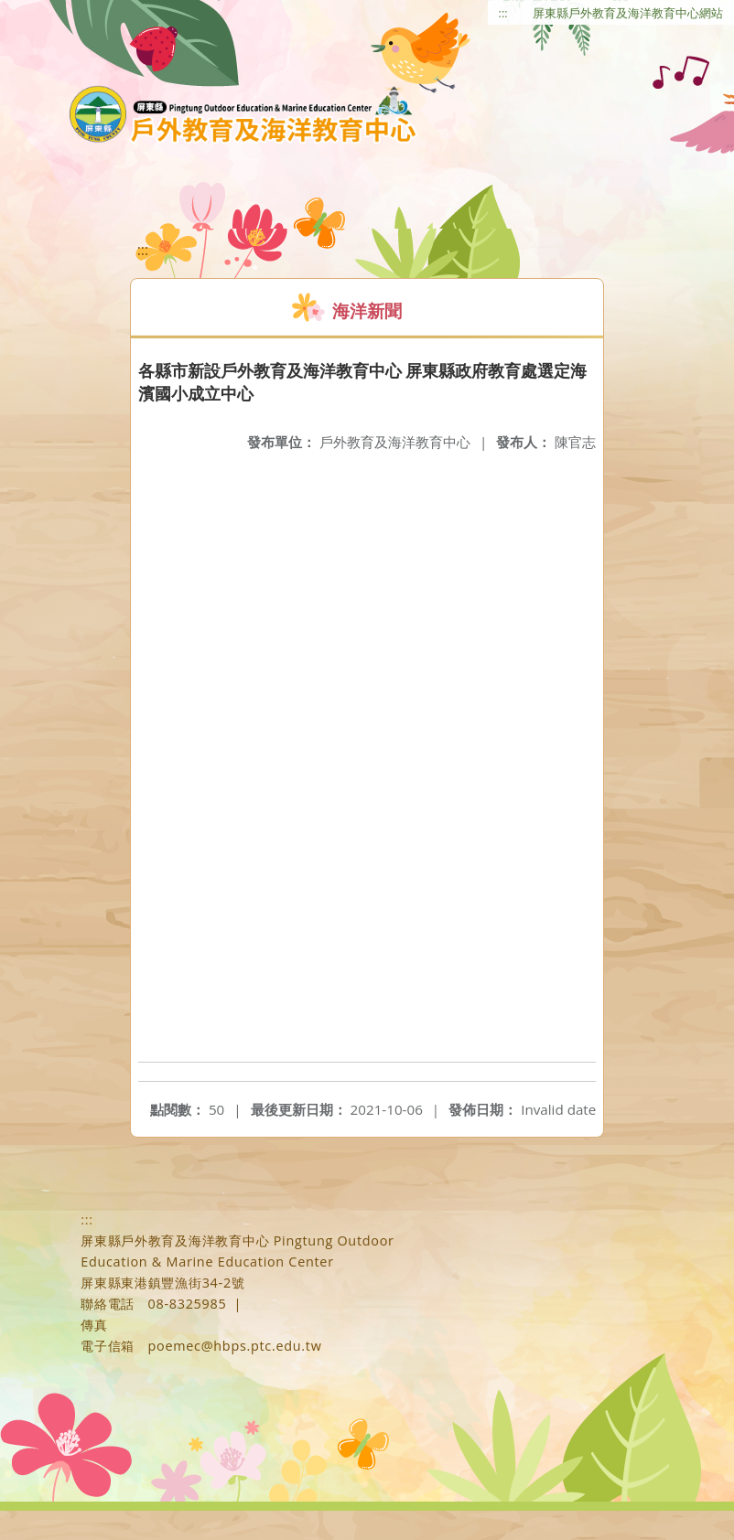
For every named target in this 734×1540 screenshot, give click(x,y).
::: (503, 13)
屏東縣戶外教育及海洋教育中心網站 (628, 13)
